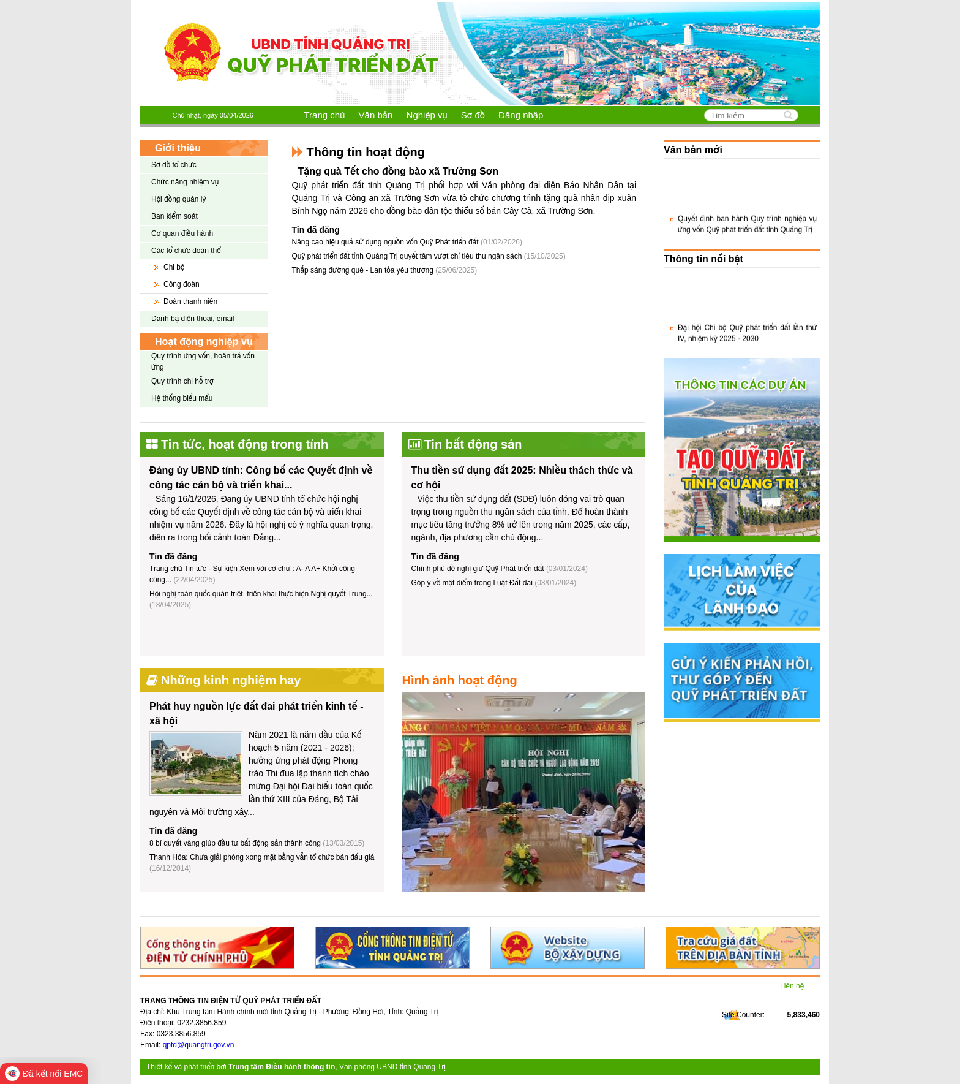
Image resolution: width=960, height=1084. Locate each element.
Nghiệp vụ (427, 115)
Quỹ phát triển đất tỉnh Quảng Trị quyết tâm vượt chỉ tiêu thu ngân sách (429, 256)
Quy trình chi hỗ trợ (182, 381)
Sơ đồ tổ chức (174, 165)
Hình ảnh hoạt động (459, 680)
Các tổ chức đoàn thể (186, 250)
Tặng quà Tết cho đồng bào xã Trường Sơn (398, 171)
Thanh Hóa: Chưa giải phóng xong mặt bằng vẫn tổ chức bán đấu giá (261, 857)
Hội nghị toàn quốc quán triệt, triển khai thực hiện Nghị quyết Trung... (261, 593)
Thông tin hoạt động (366, 152)
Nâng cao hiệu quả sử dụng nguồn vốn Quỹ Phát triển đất (407, 242)
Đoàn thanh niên (190, 301)
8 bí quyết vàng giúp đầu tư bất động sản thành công (235, 843)
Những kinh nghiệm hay (231, 680)
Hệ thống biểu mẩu (181, 398)
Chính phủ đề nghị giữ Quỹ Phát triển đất (477, 568)
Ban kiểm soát (174, 216)
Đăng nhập (520, 115)
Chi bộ (173, 267)
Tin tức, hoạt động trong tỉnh (244, 444)
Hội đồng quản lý (178, 199)
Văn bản (376, 115)
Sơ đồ (473, 115)
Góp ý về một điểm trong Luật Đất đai (472, 582)
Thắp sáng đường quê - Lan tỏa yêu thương (385, 270)
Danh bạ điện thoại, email (192, 318)
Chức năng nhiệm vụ (185, 182)
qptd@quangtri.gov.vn (198, 1044)
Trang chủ (324, 115)
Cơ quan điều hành (182, 233)
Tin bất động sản (473, 444)
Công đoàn (181, 284)
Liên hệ (792, 986)
